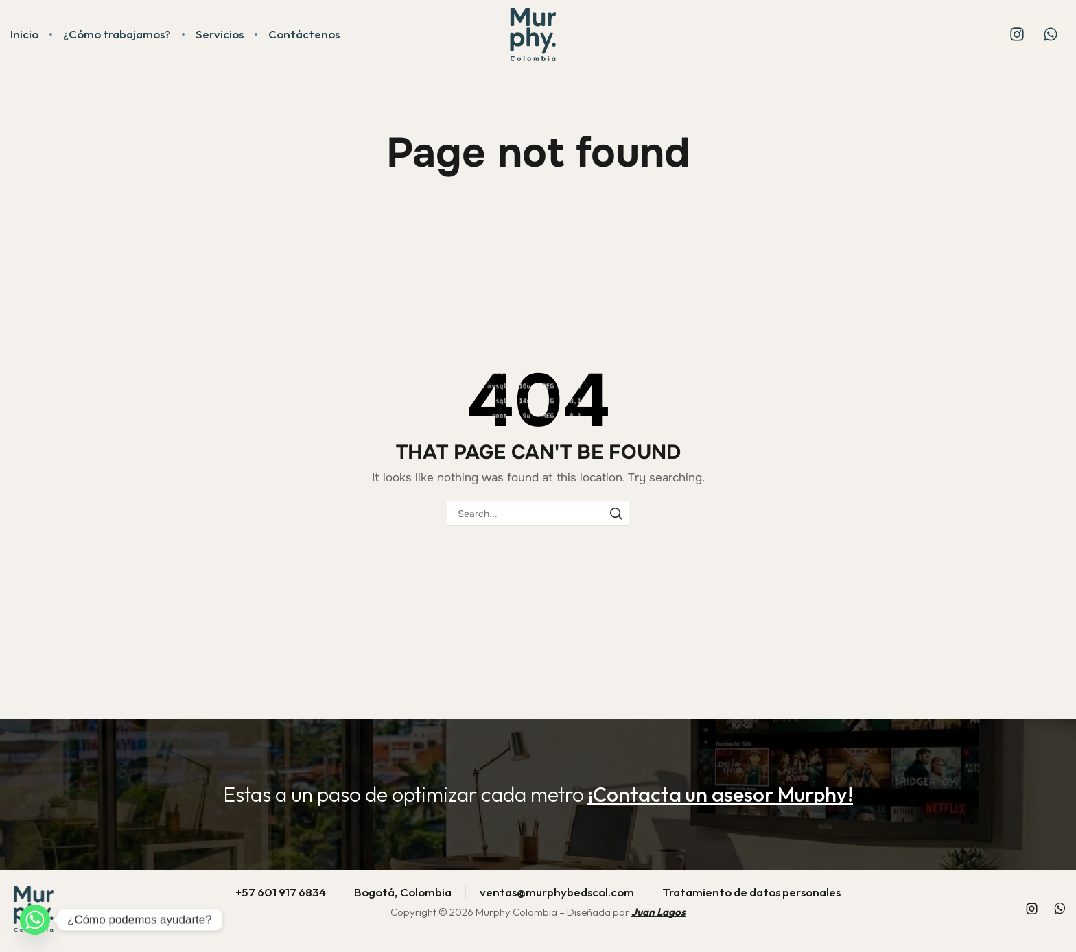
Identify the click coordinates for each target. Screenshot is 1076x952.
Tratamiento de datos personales (751, 892)
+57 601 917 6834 (280, 892)
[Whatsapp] (35, 920)
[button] (720, 794)
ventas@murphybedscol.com (557, 892)
